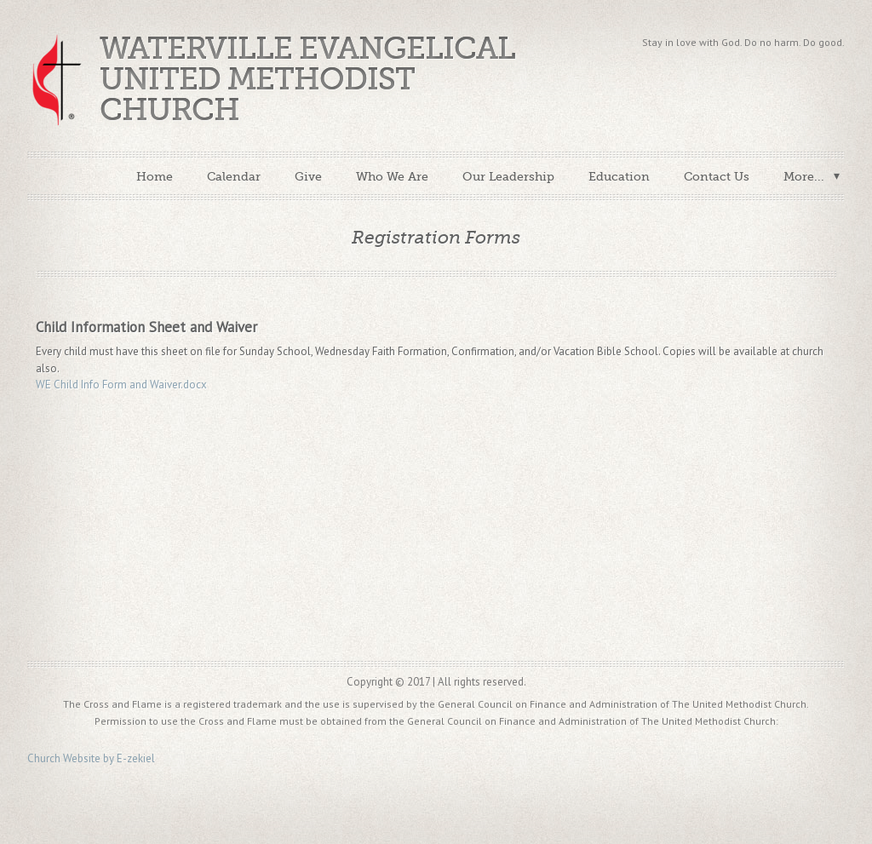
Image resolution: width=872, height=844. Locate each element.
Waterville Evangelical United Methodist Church (307, 80)
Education (619, 176)
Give (308, 176)
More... (803, 176)
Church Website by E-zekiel (91, 758)
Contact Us (716, 176)
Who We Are (392, 176)
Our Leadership (508, 176)
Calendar (234, 176)
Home (154, 176)
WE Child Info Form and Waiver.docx (121, 384)
